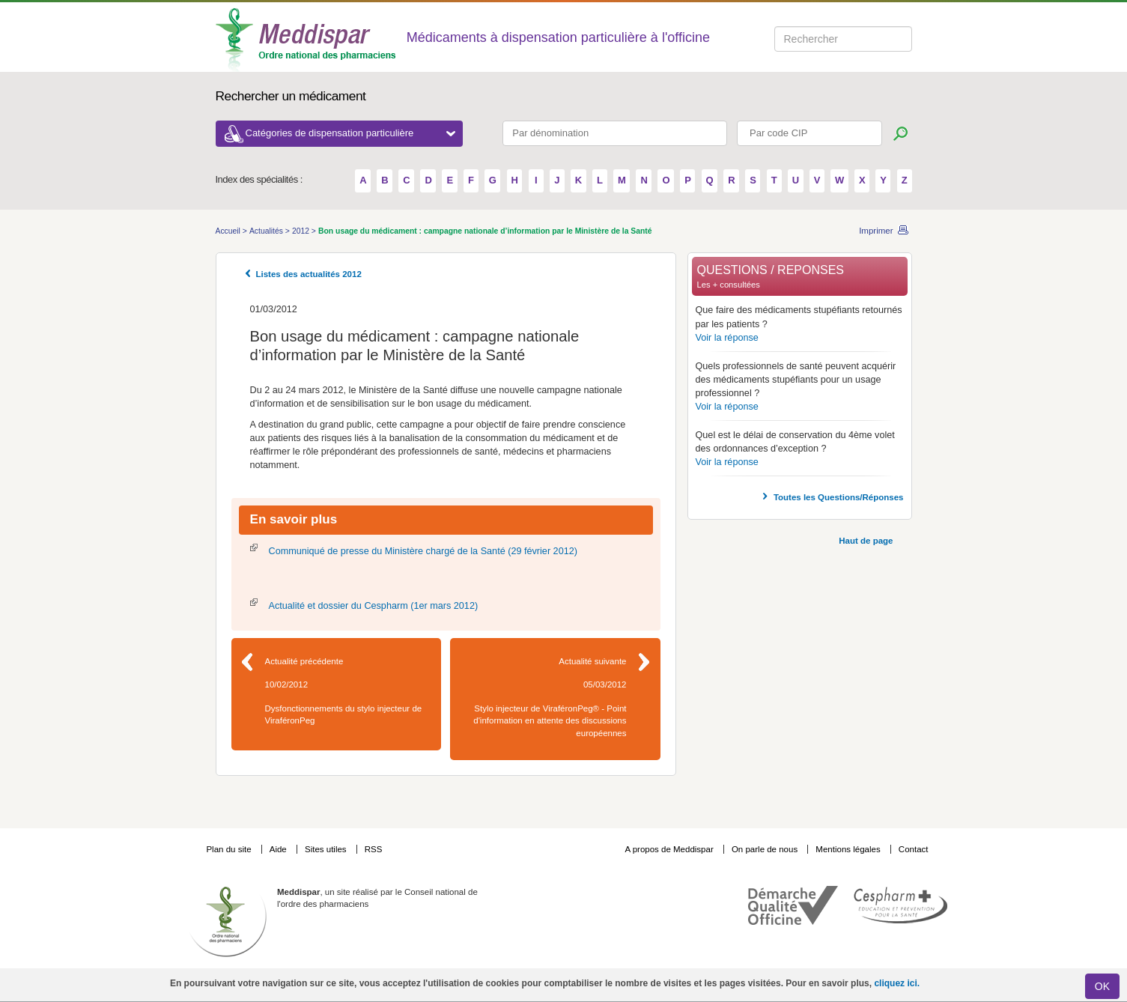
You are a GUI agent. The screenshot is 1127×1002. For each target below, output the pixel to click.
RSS (374, 849)
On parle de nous (765, 849)
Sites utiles (327, 849)
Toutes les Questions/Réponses (839, 497)
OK (1102, 986)
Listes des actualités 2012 (309, 274)
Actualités (267, 231)
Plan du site (229, 849)
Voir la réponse (727, 338)
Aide (279, 849)
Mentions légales (849, 849)
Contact (914, 849)
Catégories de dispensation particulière (350, 133)
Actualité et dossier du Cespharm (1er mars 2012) (374, 606)
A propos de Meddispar (669, 849)
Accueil (229, 231)
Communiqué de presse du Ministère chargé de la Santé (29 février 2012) (423, 551)
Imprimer (876, 230)
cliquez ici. (897, 983)
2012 (302, 231)
